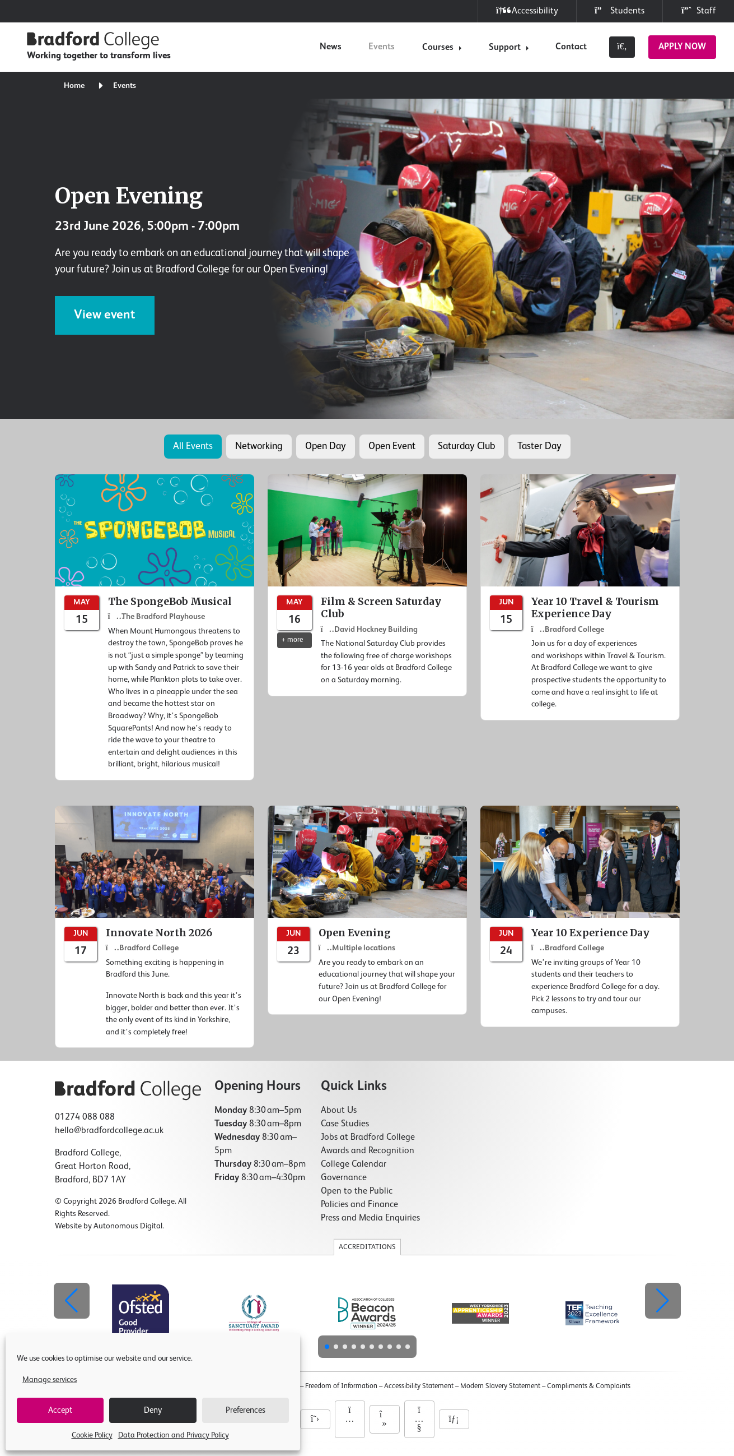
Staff (698, 11)
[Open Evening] (367, 910)
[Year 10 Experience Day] (580, 916)
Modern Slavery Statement (500, 1386)
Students (619, 11)
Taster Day (539, 446)
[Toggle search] (622, 47)
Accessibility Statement (419, 1386)
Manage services (49, 1380)
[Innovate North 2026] (154, 927)
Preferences (245, 1410)
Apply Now (682, 47)
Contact (571, 47)
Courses (438, 47)
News (331, 47)
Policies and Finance (359, 1204)
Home (74, 86)
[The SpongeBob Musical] (154, 627)
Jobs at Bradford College (368, 1137)
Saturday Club (466, 446)
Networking (259, 446)
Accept (60, 1410)
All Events (193, 446)
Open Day (325, 446)
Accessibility (527, 11)
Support (505, 47)
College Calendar (353, 1164)
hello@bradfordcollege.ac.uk (109, 1130)
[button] (663, 1301)
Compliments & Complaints (588, 1386)
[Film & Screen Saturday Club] (367, 585)
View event (104, 315)
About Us (339, 1110)
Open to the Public (356, 1191)
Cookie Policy (92, 1435)
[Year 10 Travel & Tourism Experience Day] (580, 597)
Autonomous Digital (127, 1226)
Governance (344, 1177)
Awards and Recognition (367, 1151)
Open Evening (129, 195)
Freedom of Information (341, 1386)
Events (381, 47)
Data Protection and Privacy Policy (173, 1435)
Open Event (391, 446)
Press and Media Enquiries (370, 1218)
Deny (153, 1410)
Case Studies (345, 1124)
